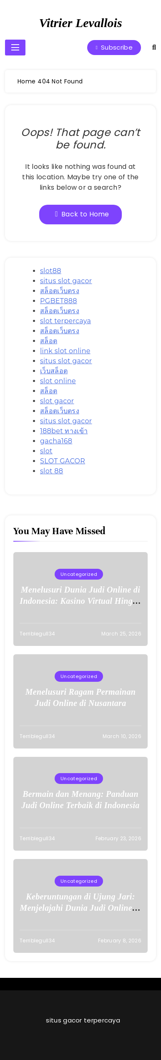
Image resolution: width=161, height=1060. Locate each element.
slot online (58, 381)
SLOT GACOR (62, 461)
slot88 (50, 271)
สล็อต (48, 341)
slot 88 (51, 471)
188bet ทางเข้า (64, 431)
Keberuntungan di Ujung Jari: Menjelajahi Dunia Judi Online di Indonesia (80, 908)
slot (46, 451)
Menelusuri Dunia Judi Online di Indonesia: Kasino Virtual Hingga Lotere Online (80, 601)
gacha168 (56, 441)
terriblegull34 (37, 633)
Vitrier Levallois (80, 23)
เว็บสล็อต (54, 371)
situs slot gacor (66, 281)
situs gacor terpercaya (83, 1020)
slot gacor (57, 401)
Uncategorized (78, 574)
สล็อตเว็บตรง (59, 291)
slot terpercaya (65, 321)
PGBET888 (58, 301)
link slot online (65, 351)
